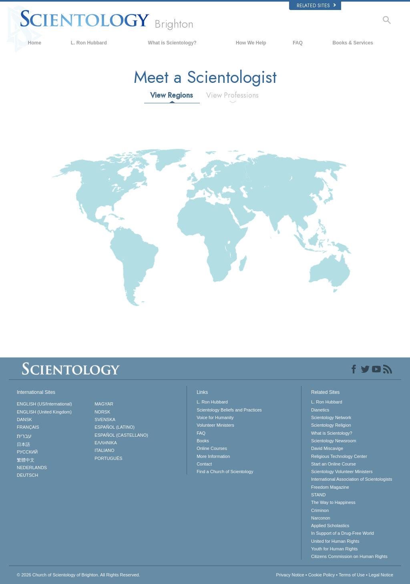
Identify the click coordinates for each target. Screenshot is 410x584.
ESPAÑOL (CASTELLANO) (121, 435)
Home (34, 43)
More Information (213, 456)
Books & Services (353, 43)
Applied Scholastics (330, 525)
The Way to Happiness (333, 502)
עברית (24, 436)
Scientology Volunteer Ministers (341, 471)
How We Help (251, 43)
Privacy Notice (290, 574)
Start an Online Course (333, 464)
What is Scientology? (172, 43)
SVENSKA (104, 419)
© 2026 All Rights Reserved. (78, 574)
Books (203, 440)
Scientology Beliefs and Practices (229, 409)
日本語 (23, 444)
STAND (318, 494)
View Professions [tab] (232, 95)
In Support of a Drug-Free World (342, 533)
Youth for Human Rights (334, 548)
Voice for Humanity (215, 417)
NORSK (102, 411)
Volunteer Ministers (215, 425)
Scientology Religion (331, 425)
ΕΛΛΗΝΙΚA (105, 442)
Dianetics (320, 409)
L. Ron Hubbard (89, 43)
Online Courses (212, 448)
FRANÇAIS (28, 427)
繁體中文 (25, 460)
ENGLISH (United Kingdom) (44, 411)
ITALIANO (104, 450)
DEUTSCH (27, 475)
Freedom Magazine (330, 487)
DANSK (24, 419)
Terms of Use (352, 574)
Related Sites (316, 5)
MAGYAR (103, 403)
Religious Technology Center (339, 456)
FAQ (298, 43)
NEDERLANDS (32, 467)
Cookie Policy (321, 574)
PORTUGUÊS (108, 458)
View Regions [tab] (171, 95)
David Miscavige (327, 448)
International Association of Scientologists (351, 479)
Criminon (320, 510)
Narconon (320, 518)
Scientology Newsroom (333, 440)
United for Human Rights (335, 541)
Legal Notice (381, 574)
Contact (204, 464)
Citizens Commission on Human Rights (349, 556)
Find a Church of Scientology (225, 471)
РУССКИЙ (27, 452)
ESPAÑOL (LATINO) (114, 427)
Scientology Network (331, 417)
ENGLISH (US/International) (44, 403)
